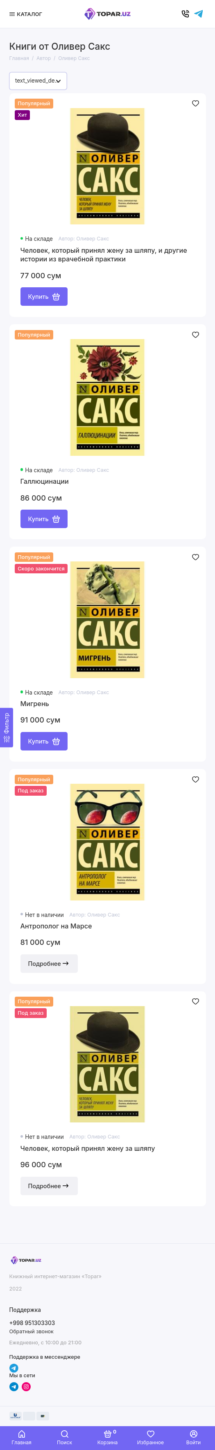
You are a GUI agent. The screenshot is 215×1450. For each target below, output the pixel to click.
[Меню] (27, 14)
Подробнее (49, 963)
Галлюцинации (44, 481)
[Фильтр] (6, 728)
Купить (44, 296)
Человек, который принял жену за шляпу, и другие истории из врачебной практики (103, 254)
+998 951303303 (32, 1323)
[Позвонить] (185, 13)
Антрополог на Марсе (56, 926)
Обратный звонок (31, 1331)
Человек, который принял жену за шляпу (87, 1148)
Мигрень (34, 704)
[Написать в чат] (198, 13)
